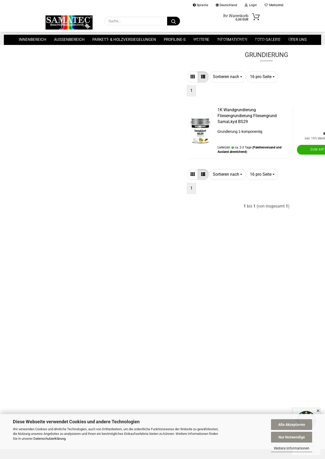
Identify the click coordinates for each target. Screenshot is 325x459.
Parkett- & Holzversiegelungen (124, 39)
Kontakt (177, 284)
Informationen (232, 39)
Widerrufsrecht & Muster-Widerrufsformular (206, 307)
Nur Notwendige (291, 437)
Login (251, 5)
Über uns (297, 39)
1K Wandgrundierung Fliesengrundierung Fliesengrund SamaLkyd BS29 (184, 130)
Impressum (180, 329)
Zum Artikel (259, 164)
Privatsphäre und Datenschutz (195, 322)
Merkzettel (274, 5)
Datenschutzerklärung (49, 439)
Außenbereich (69, 39)
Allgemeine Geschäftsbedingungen (199, 314)
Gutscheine (180, 337)
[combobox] (165, 91)
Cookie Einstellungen (187, 344)
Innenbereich (32, 39)
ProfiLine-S (175, 39)
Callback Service (184, 291)
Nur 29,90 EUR (77, 119)
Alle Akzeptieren (291, 425)
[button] (130, 91)
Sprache (200, 5)
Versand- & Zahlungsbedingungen (198, 299)
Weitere (201, 39)
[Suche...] (173, 21)
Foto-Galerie (268, 39)
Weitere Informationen (291, 448)
